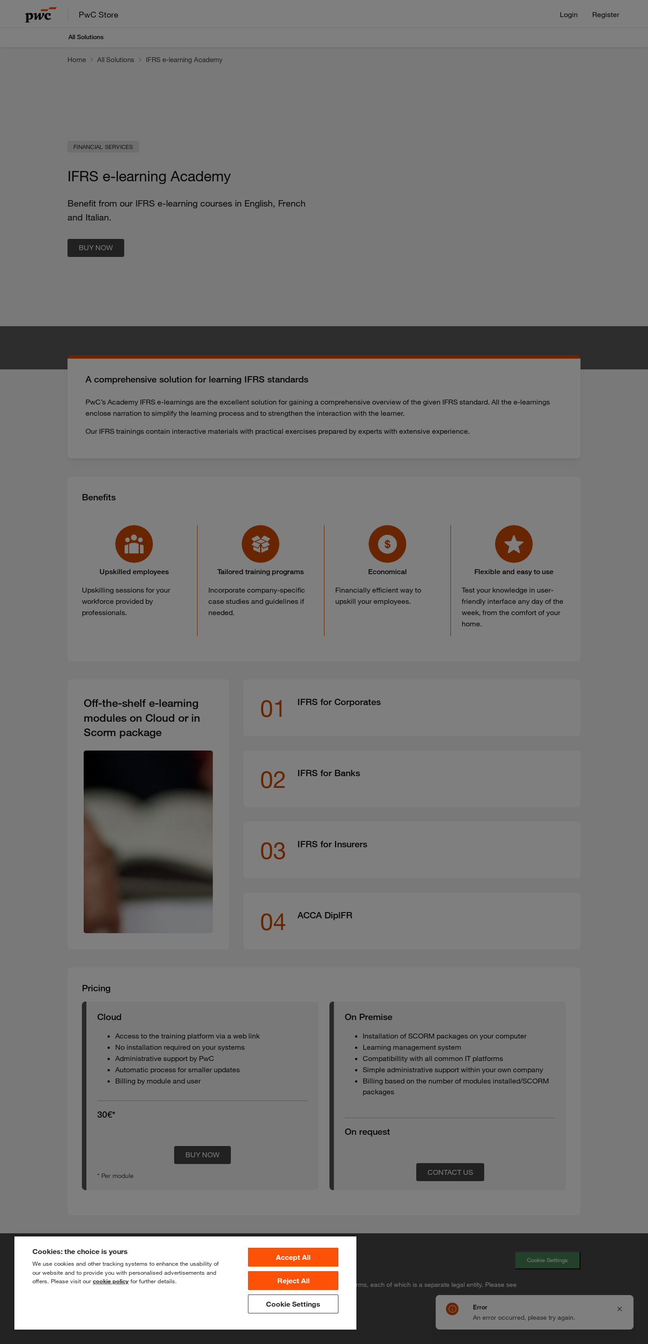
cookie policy (111, 1281)
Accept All (293, 1257)
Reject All (293, 1280)
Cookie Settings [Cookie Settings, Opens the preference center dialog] (293, 1303)
